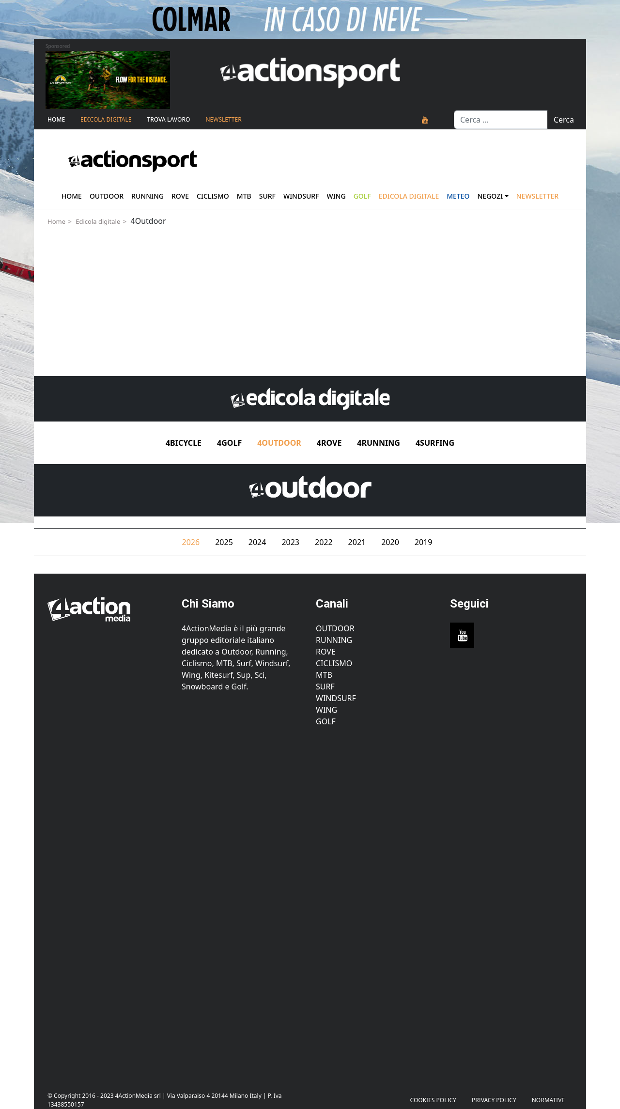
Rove (180, 196)
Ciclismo (213, 196)
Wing (335, 196)
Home (56, 119)
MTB (324, 675)
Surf (267, 196)
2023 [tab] (290, 542)
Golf (326, 721)
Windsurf (301, 196)
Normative (548, 1100)
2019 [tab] (424, 542)
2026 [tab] (191, 542)
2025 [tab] (224, 542)
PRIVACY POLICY (494, 1100)
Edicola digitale (98, 221)
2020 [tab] (390, 542)
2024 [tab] (257, 542)
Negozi (490, 196)
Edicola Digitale (105, 119)
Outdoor (107, 196)
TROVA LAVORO (168, 119)
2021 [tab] (357, 542)
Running (147, 196)
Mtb (244, 196)
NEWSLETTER (223, 119)
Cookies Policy (433, 1100)
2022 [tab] (324, 542)
